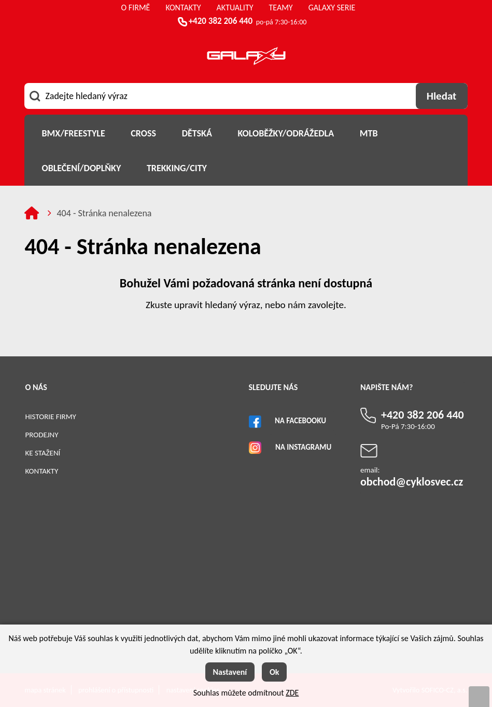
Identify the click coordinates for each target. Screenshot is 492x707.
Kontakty (41, 471)
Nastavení (230, 672)
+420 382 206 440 (220, 21)
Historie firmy (50, 416)
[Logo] (246, 58)
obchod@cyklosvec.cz (411, 482)
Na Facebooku (300, 420)
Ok (274, 672)
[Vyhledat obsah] (442, 96)
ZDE (292, 693)
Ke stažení (42, 453)
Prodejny (41, 434)
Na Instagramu (303, 447)
